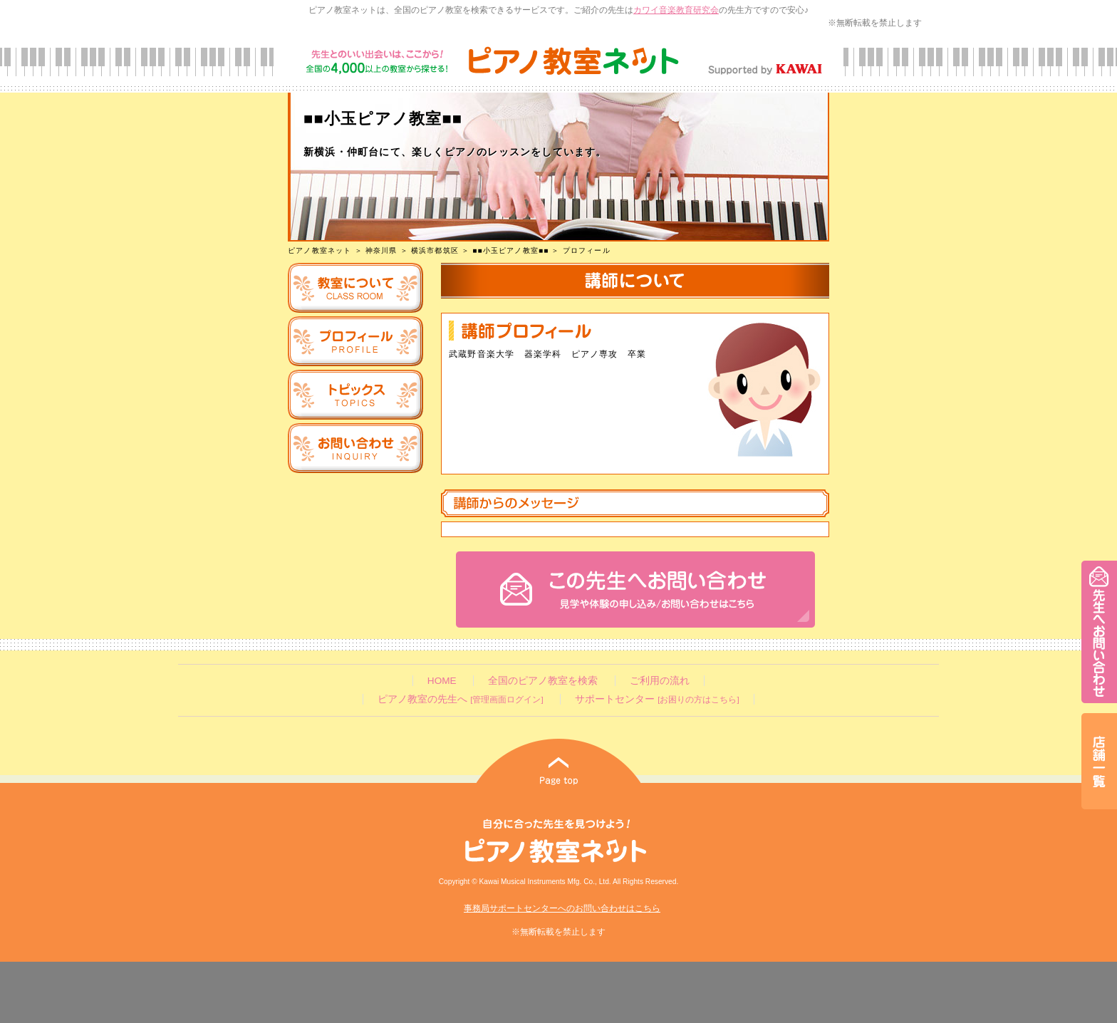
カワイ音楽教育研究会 (676, 10)
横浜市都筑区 (435, 250)
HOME (442, 680)
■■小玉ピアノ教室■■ (510, 250)
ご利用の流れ (660, 680)
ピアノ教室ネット (320, 250)
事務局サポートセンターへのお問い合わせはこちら (562, 908)
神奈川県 (381, 250)
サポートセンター (657, 699)
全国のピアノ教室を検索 (543, 680)
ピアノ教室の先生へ (460, 699)
